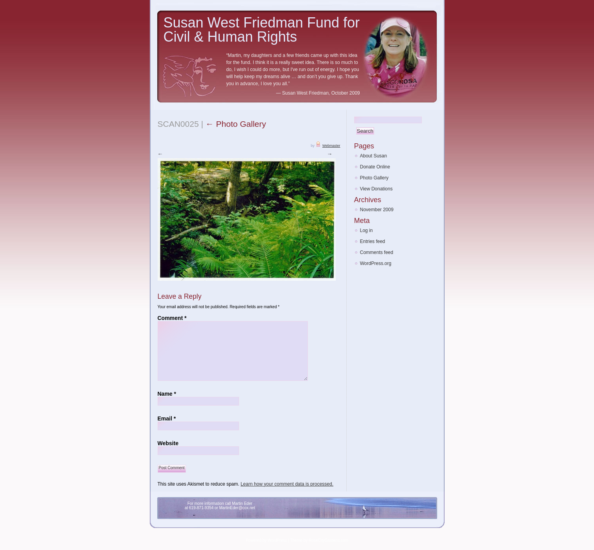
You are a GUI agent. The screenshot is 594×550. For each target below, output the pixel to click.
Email (167, 418)
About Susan (373, 156)
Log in (366, 230)
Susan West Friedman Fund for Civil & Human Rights (262, 30)
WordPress (277, 540)
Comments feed (377, 252)
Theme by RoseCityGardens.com (319, 540)
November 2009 (377, 209)
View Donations (376, 189)
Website (168, 443)
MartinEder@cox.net (237, 507)
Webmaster (331, 146)
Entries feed (372, 241)
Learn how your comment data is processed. (287, 483)
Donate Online (375, 167)
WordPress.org (376, 263)
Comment (172, 317)
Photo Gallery (236, 123)
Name (167, 393)
